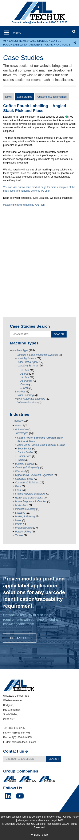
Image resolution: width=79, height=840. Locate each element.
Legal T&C (57, 820)
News (8, 96)
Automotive (21, 429)
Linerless (20, 391)
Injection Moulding (25, 509)
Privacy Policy (53, 816)
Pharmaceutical (24, 527)
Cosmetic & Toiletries (27, 482)
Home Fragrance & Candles (31, 501)
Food (18, 490)
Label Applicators (26, 358)
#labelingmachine (24, 204)
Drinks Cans (24, 456)
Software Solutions (27, 402)
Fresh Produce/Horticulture (30, 493)
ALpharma (26, 380)
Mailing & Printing (25, 516)
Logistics (20, 512)
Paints (18, 524)
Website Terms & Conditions (27, 816)
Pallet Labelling (25, 395)
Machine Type (20, 350)
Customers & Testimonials (52, 96)
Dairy (18, 486)
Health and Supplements (29, 497)
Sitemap (5, 816)
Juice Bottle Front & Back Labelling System (41, 444)
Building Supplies (25, 463)
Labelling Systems (28, 365)
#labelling (8, 204)
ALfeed (24, 373)
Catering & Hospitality (27, 467)
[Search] (24, 759)
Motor (18, 520)
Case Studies (38, 40)
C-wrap (24, 384)
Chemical (20, 471)
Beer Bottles (24, 448)
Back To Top (39, 834)
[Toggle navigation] (16, 32)
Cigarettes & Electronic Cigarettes (34, 475)
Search (54, 759)
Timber (19, 535)
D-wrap (24, 388)
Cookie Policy (71, 816)
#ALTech (40, 204)
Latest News (18, 40)
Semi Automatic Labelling (31, 398)
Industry (18, 420)
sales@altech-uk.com (35, 22)
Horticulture (21, 505)
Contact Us (19, 638)
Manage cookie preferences (33, 820)
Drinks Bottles (25, 452)
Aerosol (19, 425)
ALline (25, 377)
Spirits (21, 459)
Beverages (22, 433)
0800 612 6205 (59, 22)
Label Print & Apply (27, 362)
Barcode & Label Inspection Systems (37, 354)
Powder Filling (23, 531)
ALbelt (25, 370)
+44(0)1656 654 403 (18, 732)
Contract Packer (24, 478)
